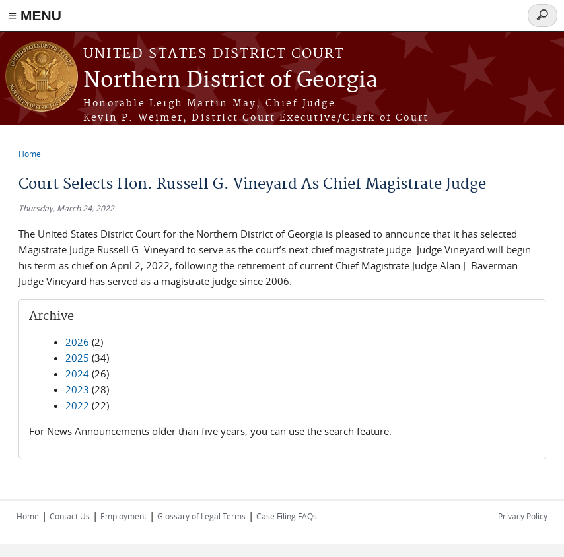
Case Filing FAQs (286, 516)
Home (29, 153)
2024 (77, 373)
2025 (77, 357)
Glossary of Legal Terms (201, 516)
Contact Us (70, 516)
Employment (123, 516)
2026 (77, 341)
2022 (77, 405)
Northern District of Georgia (230, 80)
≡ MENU (35, 15)
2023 (77, 389)
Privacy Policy (522, 516)
